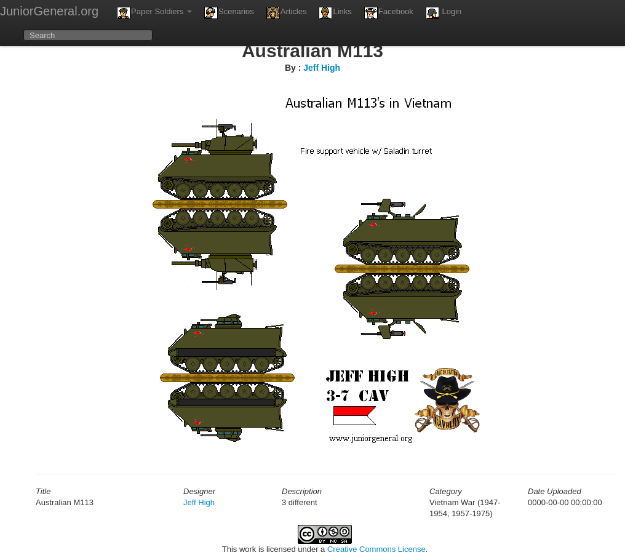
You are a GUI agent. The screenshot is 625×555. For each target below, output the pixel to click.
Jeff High (321, 68)
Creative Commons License (376, 549)
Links (335, 13)
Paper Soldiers (154, 13)
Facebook (388, 13)
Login (443, 13)
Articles (286, 13)
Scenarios (229, 13)
